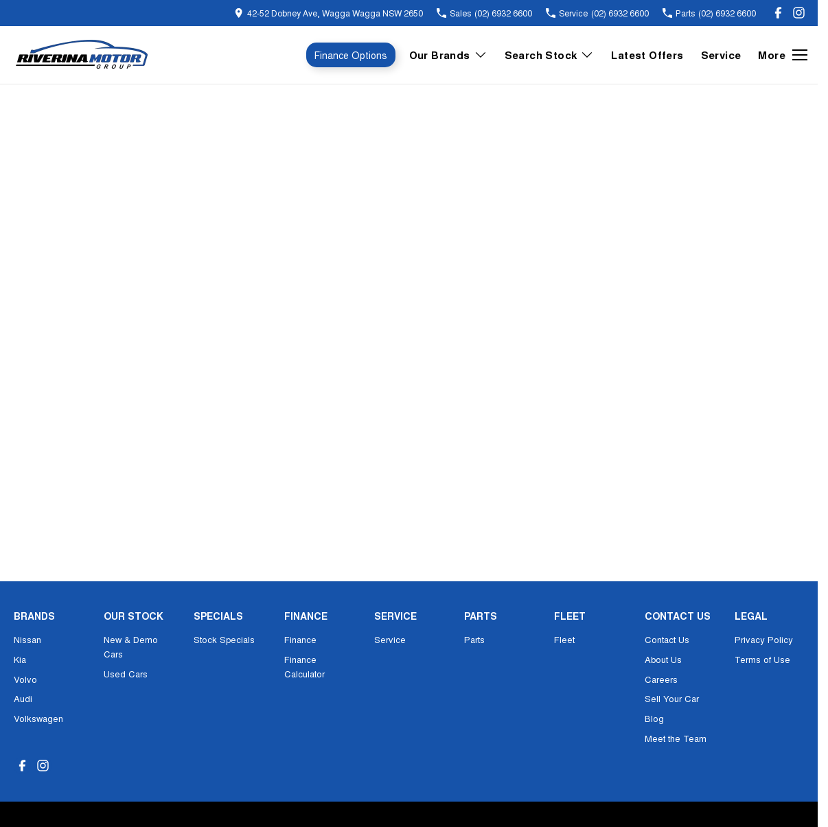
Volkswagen (38, 718)
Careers (661, 679)
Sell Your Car (672, 698)
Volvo (25, 679)
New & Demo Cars (131, 646)
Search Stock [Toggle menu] (550, 54)
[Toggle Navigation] (782, 55)
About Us (663, 659)
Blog (654, 718)
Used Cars (126, 673)
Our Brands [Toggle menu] (448, 54)
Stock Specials (224, 639)
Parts (474, 639)
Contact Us (667, 639)
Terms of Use (762, 659)
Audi (23, 698)
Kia (20, 659)
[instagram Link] (798, 12)
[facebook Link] (778, 12)
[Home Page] (82, 55)
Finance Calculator (304, 666)
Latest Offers (647, 54)
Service (721, 54)
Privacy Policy (764, 639)
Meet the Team (675, 738)
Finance (300, 639)
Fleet (564, 639)
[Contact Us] (328, 12)
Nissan (27, 639)
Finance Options (350, 55)
